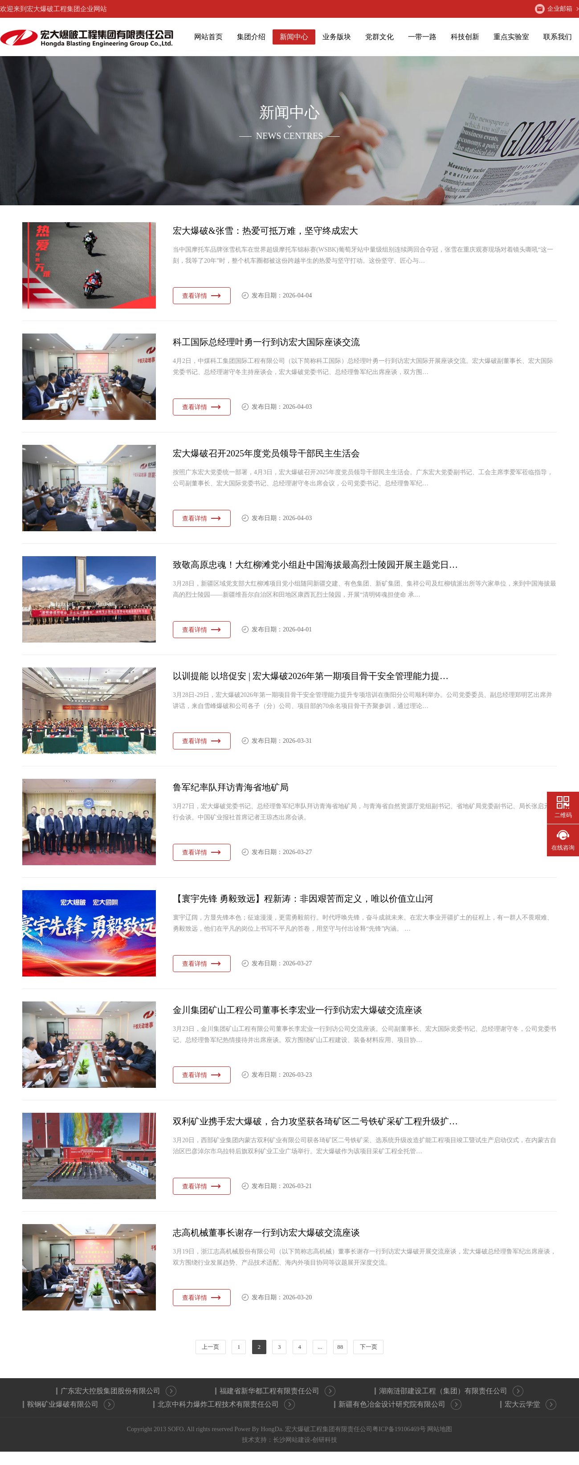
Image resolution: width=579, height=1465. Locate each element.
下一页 (368, 1346)
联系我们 (557, 37)
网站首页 (208, 37)
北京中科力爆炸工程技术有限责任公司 (226, 1404)
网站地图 (439, 1429)
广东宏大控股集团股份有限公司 (118, 1391)
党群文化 (379, 37)
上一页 (210, 1346)
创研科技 (324, 1440)
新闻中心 (294, 37)
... (320, 1346)
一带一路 (422, 37)
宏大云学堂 (530, 1404)
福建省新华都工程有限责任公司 (277, 1391)
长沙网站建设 (291, 1440)
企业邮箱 (553, 9)
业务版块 (336, 37)
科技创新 (465, 37)
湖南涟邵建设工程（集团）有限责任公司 (451, 1391)
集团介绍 (251, 37)
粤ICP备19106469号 (399, 1429)
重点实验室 (511, 37)
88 (340, 1346)
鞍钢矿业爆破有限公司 (70, 1404)
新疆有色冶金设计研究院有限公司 (399, 1404)
